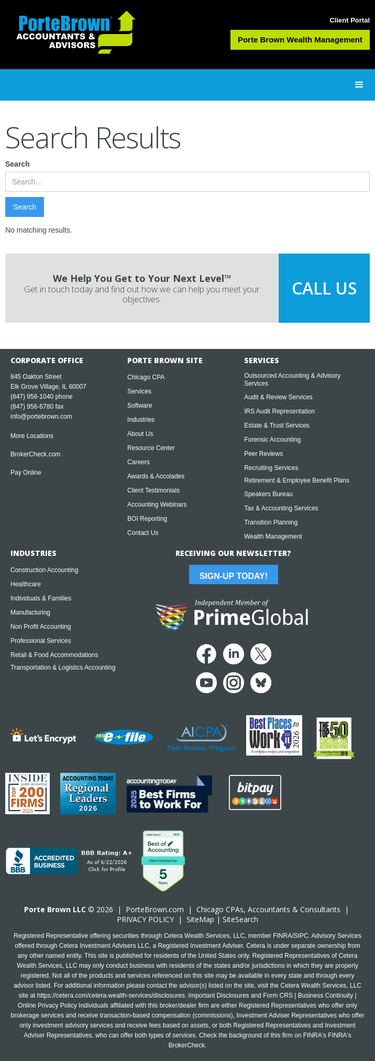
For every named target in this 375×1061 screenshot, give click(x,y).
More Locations (31, 436)
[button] (359, 85)
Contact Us (142, 533)
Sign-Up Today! (234, 576)
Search (17, 164)
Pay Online (25, 472)
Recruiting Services (271, 468)
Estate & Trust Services (277, 425)
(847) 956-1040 (31, 396)
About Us (140, 433)
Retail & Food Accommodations (54, 655)
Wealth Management (273, 536)
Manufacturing (30, 612)
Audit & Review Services (278, 397)
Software (139, 405)
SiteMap (200, 919)
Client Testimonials (153, 490)
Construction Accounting (44, 570)
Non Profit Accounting (40, 626)
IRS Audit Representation (279, 411)
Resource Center (151, 448)
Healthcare (25, 584)
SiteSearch (240, 919)
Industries (141, 419)
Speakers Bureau (268, 494)
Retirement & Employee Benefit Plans (296, 480)
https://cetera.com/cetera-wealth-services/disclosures (111, 995)
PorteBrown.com (155, 909)
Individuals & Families (40, 598)
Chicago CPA (145, 377)
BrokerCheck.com (35, 454)
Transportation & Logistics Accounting (62, 667)
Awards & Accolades (155, 476)
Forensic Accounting (272, 439)
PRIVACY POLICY (145, 919)
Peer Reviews (263, 453)
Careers (138, 462)
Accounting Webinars (156, 504)
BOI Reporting (147, 518)
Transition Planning (270, 522)
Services (139, 391)
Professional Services (40, 640)
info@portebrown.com (41, 416)
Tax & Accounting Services (281, 508)
